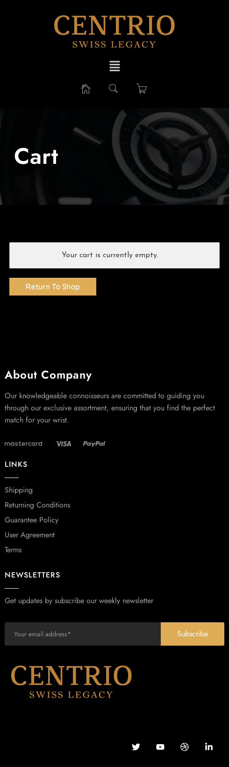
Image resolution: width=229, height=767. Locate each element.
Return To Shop (53, 286)
